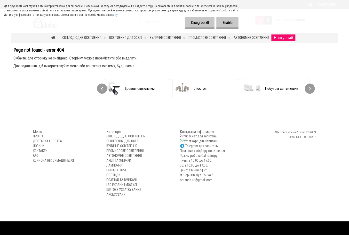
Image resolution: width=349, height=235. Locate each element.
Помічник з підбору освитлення (202, 151)
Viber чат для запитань (200, 136)
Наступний (283, 38)
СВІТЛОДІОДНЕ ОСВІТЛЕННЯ (81, 38)
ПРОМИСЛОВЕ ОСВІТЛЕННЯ (207, 38)
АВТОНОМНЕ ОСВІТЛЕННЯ (251, 38)
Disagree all (199, 22)
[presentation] (102, 89)
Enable (227, 22)
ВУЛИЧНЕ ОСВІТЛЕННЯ (165, 38)
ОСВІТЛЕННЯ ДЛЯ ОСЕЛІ (125, 38)
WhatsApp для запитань (201, 141)
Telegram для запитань (201, 146)
